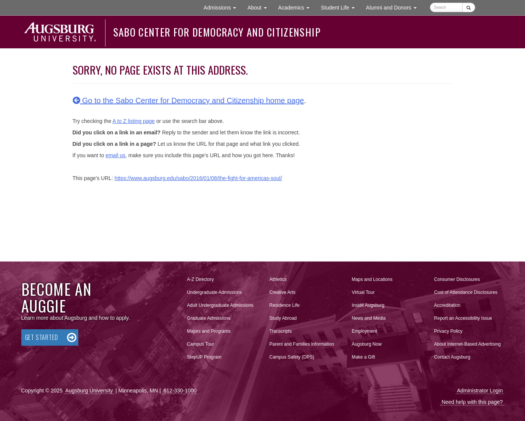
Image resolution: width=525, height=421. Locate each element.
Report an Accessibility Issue (463, 318)
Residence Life (284, 305)
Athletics (277, 279)
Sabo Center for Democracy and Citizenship (216, 32)
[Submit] (468, 7)
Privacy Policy (448, 331)
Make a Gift (363, 357)
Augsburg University (89, 391)
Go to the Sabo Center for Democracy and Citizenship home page (188, 100)
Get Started (41, 337)
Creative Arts (282, 292)
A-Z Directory (200, 279)
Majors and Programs (209, 329)
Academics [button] (296, 7)
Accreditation (447, 305)
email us (115, 155)
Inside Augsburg (368, 305)
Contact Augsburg (452, 357)
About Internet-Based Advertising (467, 344)
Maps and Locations (372, 279)
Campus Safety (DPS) (291, 357)
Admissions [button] (223, 7)
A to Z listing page (134, 121)
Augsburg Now (367, 344)
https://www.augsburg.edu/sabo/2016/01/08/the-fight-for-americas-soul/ (198, 178)
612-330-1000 (180, 391)
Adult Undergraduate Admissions (220, 305)
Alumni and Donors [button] (394, 7)
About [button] (259, 9)
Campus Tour (200, 344)
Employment (364, 331)
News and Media (368, 318)
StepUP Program (204, 357)
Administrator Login (480, 391)
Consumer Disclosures (457, 279)
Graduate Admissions (208, 318)
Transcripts (280, 331)
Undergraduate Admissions (214, 292)
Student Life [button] (340, 7)
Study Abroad (283, 318)
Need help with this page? (472, 402)
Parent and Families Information (301, 344)
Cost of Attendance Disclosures (466, 292)
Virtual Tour (363, 292)
